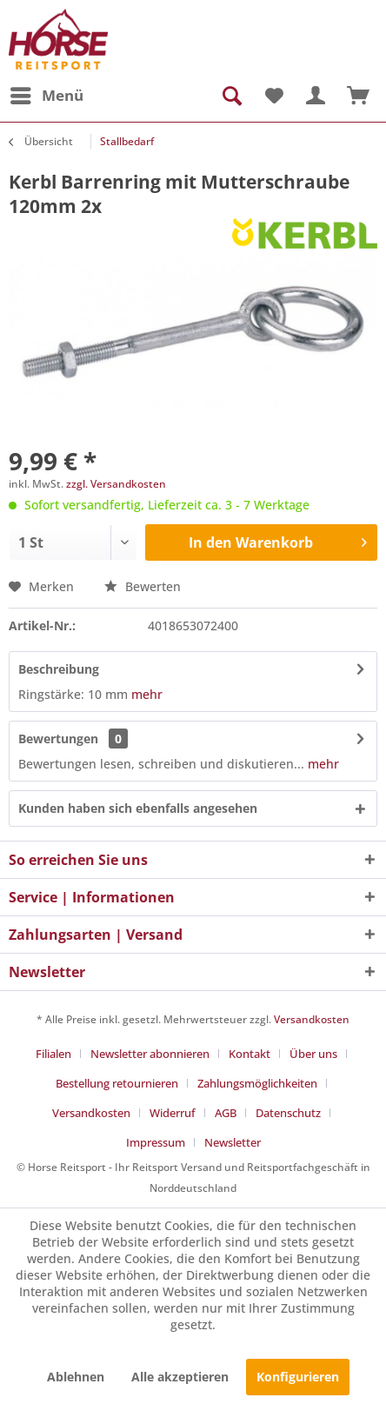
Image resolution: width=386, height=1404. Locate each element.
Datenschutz (288, 1113)
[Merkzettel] (273, 95)
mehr (145, 694)
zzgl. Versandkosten (116, 483)
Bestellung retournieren (117, 1083)
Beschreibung (58, 669)
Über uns (313, 1053)
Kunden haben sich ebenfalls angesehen (137, 808)
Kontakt (249, 1053)
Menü (46, 93)
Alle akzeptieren (180, 1376)
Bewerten (142, 586)
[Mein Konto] (315, 95)
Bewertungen (58, 738)
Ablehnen (75, 1376)
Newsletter (232, 1142)
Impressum (155, 1142)
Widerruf (173, 1113)
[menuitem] (46, 95)
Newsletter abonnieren (150, 1053)
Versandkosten (311, 1019)
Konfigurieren (297, 1376)
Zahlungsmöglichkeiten (257, 1083)
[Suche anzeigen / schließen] (230, 95)
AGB (225, 1113)
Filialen (53, 1053)
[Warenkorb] (358, 95)
